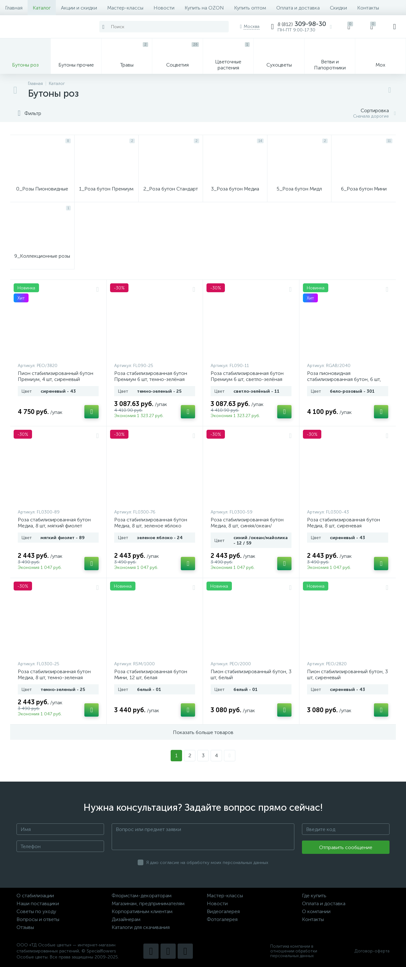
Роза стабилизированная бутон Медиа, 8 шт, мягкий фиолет (54, 523)
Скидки (338, 8)
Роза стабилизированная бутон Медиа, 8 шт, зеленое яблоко (150, 523)
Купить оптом (250, 8)
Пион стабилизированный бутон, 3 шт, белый (251, 674)
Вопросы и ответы (37, 919)
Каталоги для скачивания (141, 927)
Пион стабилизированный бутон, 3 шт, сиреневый (347, 674)
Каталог (42, 8)
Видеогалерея (223, 911)
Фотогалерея (222, 919)
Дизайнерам (126, 919)
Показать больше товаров (203, 732)
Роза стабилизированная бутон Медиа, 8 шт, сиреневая (343, 523)
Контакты (368, 8)
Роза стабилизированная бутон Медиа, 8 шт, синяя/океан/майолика (247, 526)
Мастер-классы (125, 8)
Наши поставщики (37, 903)
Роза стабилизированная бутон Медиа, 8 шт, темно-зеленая (54, 674)
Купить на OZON (204, 8)
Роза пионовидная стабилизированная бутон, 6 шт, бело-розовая (344, 379)
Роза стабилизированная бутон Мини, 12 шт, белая (150, 674)
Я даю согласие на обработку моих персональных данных (207, 862)
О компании (316, 911)
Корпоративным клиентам (142, 911)
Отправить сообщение (345, 847)
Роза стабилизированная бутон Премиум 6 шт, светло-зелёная (247, 376)
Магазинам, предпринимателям (148, 903)
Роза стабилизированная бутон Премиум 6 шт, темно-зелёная (150, 376)
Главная (14, 8)
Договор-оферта (372, 951)
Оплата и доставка (298, 8)
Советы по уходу (36, 911)
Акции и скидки (79, 8)
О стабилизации (35, 896)
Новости (164, 8)
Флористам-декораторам (142, 896)
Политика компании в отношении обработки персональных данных (293, 951)
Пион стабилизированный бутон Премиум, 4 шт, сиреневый (55, 376)
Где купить (314, 896)
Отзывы (25, 927)
